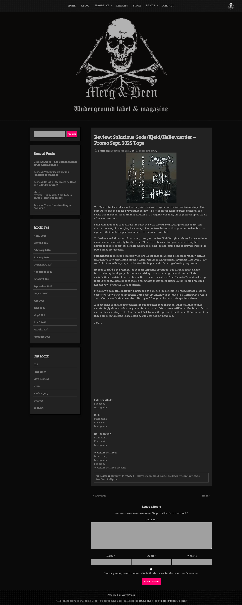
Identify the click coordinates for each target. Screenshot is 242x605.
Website (192, 555)
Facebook (99, 403)
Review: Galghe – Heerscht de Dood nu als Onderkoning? (54, 183)
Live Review (41, 379)
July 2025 (38, 300)
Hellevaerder (143, 475)
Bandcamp (100, 418)
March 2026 (40, 243)
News (36, 386)
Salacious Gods (169, 475)
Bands (150, 5)
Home (72, 5)
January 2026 (41, 257)
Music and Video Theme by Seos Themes (163, 600)
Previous (100, 495)
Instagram (100, 407)
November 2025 (42, 271)
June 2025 (39, 307)
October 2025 (41, 279)
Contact (168, 5)
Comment (151, 519)
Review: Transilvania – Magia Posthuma (52, 206)
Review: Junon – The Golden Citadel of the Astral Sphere (55, 163)
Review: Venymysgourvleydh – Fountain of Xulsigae (52, 173)
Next (205, 495)
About (85, 5)
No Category (40, 393)
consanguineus (147, 150)
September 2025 (42, 286)
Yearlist (38, 407)
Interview (39, 371)
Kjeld (155, 475)
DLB (35, 364)
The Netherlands (189, 475)
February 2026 (42, 250)
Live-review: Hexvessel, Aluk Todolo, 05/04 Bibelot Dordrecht (52, 195)
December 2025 (42, 264)
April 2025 (39, 322)
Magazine (102, 5)
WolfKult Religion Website (110, 467)
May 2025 (39, 315)
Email (151, 555)
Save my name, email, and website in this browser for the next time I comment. (151, 573)
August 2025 (40, 293)
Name (110, 555)
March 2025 (40, 329)
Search (72, 134)
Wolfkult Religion (107, 479)
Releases (122, 5)
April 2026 (39, 235)
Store (137, 5)
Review (116, 475)
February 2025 (41, 336)
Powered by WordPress (121, 594)
